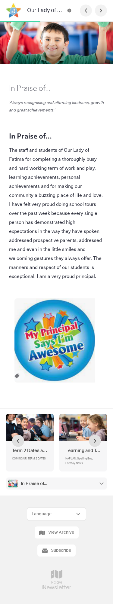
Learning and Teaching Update (83, 450)
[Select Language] (56, 514)
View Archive (56, 533)
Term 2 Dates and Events (30, 450)
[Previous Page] (86, 11)
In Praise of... (34, 483)
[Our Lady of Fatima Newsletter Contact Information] (69, 10)
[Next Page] (101, 11)
